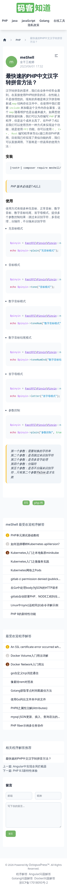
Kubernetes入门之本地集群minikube (35, 553)
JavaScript (28, 21)
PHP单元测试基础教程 (25, 535)
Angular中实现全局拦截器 (29, 766)
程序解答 (22, 874)
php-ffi (38, 503)
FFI (26, 503)
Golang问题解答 (22, 878)
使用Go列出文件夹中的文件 (28, 699)
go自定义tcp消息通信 (24, 673)
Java (15, 21)
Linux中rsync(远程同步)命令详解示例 (34, 605)
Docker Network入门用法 (27, 664)
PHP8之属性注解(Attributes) (29, 708)
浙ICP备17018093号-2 (33, 883)
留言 (11, 833)
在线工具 (59, 21)
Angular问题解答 (40, 874)
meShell (27, 57)
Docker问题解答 (44, 878)
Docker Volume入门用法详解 (29, 656)
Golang (44, 21)
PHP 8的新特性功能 (23, 614)
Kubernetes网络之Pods (26, 570)
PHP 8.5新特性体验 (25, 771)
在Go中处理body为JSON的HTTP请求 (34, 588)
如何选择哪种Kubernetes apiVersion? (35, 544)
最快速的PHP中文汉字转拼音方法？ (28, 758)
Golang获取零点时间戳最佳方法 (31, 691)
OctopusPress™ (39, 865)
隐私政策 (33, 25)
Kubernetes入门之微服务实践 (30, 561)
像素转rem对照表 (22, 682)
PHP (5, 21)
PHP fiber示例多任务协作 (27, 725)
